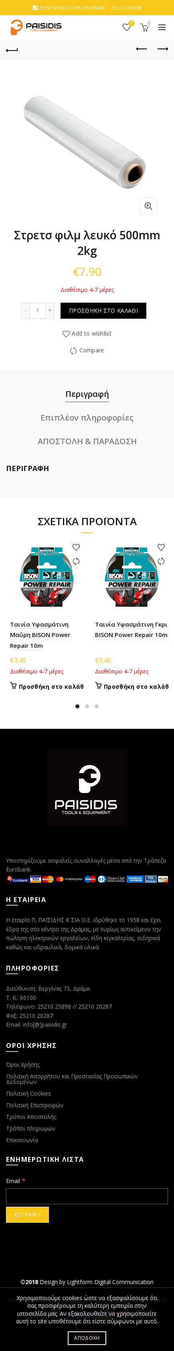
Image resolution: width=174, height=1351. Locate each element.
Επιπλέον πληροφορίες (87, 417)
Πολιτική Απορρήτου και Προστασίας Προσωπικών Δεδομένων (72, 1079)
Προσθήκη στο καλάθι (103, 310)
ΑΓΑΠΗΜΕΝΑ (131, 23)
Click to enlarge (148, 206)
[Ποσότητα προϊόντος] (38, 311)
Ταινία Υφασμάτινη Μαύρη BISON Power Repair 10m (40, 634)
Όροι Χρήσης (23, 1064)
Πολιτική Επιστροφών (34, 1105)
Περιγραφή (87, 393)
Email (15, 1180)
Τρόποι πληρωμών (30, 1128)
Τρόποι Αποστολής (31, 1116)
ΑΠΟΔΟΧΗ (86, 1338)
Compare (91, 350)
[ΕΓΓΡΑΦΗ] (27, 1215)
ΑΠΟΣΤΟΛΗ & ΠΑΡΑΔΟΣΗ (87, 441)
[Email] (87, 1196)
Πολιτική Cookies (28, 1093)
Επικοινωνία (22, 1140)
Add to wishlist (91, 333)
